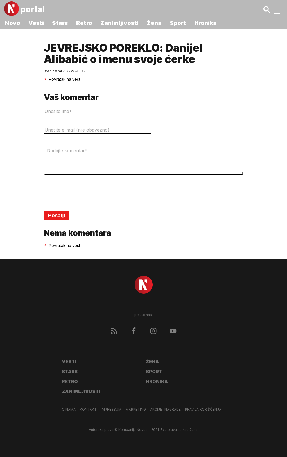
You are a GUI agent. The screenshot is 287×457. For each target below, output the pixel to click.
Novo (12, 23)
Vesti (36, 23)
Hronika (205, 23)
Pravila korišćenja (203, 409)
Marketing (136, 409)
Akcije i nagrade (165, 409)
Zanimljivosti (119, 23)
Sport (178, 23)
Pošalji (56, 215)
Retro (84, 23)
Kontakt (88, 409)
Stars (60, 23)
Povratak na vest (62, 79)
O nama (69, 409)
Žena (154, 23)
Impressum (111, 409)
